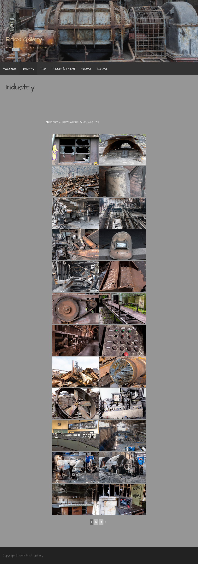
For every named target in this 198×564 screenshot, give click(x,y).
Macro (86, 69)
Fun (43, 69)
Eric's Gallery (24, 39)
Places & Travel (63, 69)
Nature (102, 69)
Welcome (9, 69)
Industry (28, 69)
